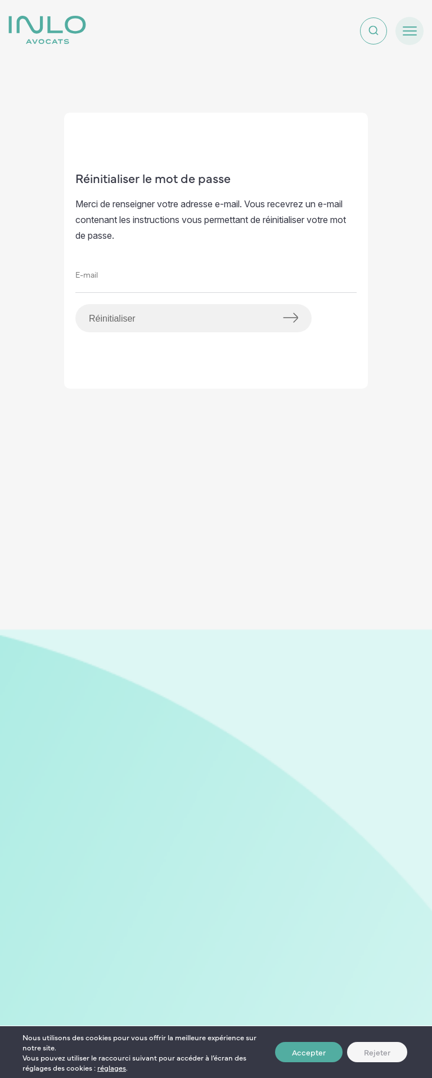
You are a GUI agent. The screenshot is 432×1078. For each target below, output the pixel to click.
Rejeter (377, 1052)
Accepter (309, 1052)
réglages (111, 1067)
